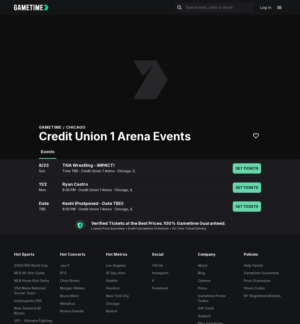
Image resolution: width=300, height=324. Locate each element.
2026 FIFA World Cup (31, 265)
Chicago (113, 304)
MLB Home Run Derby (31, 281)
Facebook (160, 288)
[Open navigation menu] (279, 7)
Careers (204, 281)
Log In (265, 7)
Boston (111, 311)
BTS (63, 273)
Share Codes (254, 288)
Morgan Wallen (72, 288)
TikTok (157, 265)
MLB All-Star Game (29, 273)
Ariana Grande (72, 311)
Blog (201, 273)
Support (204, 316)
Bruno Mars (69, 296)
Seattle (112, 281)
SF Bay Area (115, 273)
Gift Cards (206, 308)
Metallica (67, 304)
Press (202, 288)
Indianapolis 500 (27, 301)
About (202, 265)
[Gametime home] (34, 7)
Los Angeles (116, 265)
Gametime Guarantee (261, 273)
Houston (113, 288)
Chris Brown (70, 281)
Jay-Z (65, 265)
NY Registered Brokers (262, 296)
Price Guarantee (257, 281)
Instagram (160, 273)
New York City (117, 296)
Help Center (253, 265)
